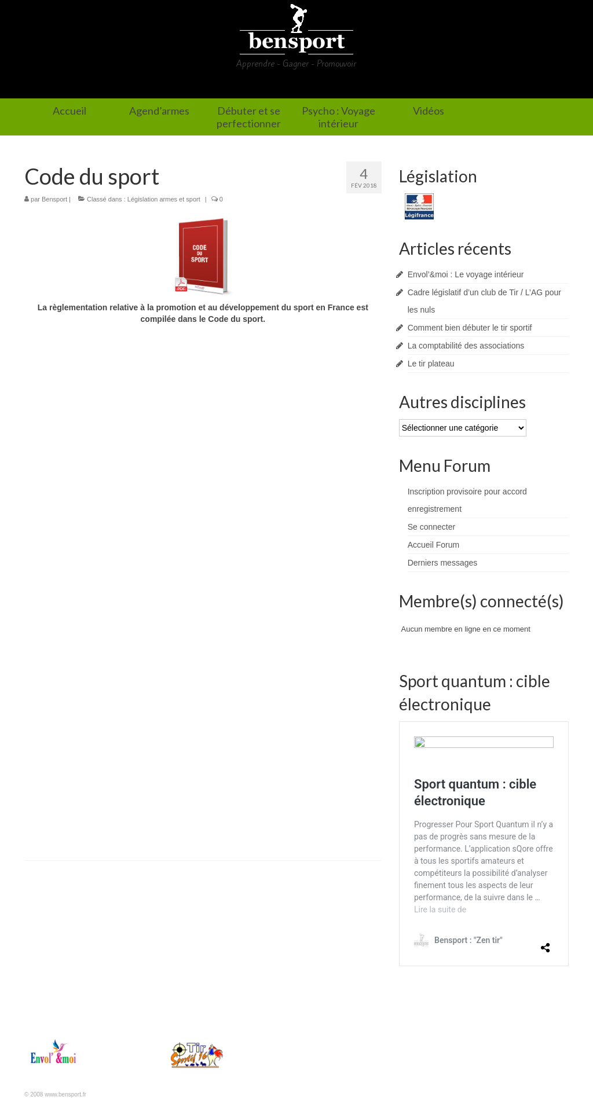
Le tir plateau (431, 363)
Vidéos (489, 86)
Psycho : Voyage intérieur (401, 86)
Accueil (104, 86)
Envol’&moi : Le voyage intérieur (466, 274)
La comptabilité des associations (466, 345)
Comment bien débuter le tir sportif (470, 327)
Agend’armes (169, 86)
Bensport (54, 199)
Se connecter (432, 526)
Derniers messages (443, 562)
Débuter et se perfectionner (273, 86)
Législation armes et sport (163, 199)
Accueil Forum (433, 544)
